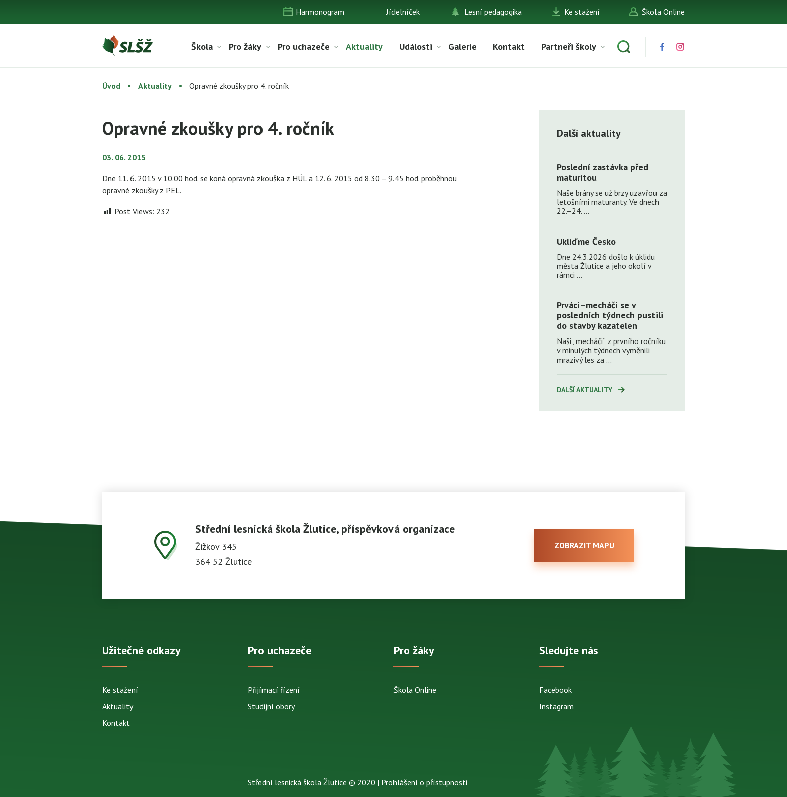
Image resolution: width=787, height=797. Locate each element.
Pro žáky (245, 46)
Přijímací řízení (274, 690)
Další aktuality (584, 389)
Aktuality (364, 46)
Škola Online (663, 12)
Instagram (556, 706)
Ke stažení (582, 12)
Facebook (555, 690)
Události (415, 46)
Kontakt (509, 46)
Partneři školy (568, 46)
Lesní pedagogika (493, 12)
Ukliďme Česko (586, 241)
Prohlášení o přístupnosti (424, 782)
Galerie (462, 46)
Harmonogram (320, 12)
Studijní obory (271, 706)
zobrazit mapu (584, 545)
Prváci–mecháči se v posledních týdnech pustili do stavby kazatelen (610, 315)
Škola (202, 46)
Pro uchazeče (304, 46)
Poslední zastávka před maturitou (602, 172)
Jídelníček (403, 12)
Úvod (111, 86)
